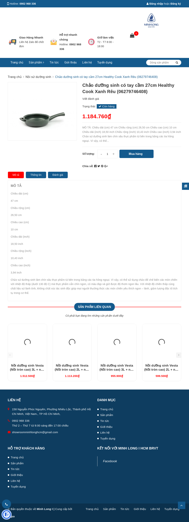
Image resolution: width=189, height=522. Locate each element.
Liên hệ (87, 62)
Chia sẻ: (87, 166)
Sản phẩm (36, 62)
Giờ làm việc (105, 37)
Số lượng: (88, 153)
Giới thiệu (70, 62)
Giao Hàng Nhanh (31, 37)
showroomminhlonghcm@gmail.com (35, 432)
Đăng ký (176, 3)
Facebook (110, 461)
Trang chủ (17, 62)
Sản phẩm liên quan (94, 306)
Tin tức (54, 62)
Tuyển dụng (104, 62)
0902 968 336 (28, 3)
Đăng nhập (155, 3)
